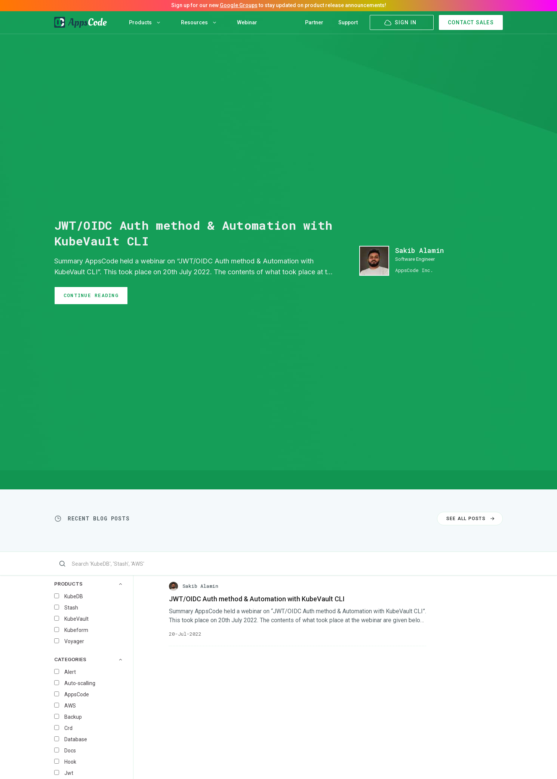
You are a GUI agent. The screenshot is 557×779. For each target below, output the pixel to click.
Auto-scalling (79, 683)
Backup (73, 717)
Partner (314, 22)
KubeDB (73, 596)
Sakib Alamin (419, 250)
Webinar (247, 22)
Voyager (74, 641)
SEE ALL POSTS (471, 518)
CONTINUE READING (91, 295)
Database (75, 739)
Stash (71, 608)
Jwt (68, 773)
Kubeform (76, 630)
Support (348, 22)
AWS (70, 706)
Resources (198, 22)
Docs (70, 751)
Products (144, 22)
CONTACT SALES (471, 22)
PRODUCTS (88, 583)
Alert (70, 672)
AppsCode (76, 694)
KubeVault (76, 619)
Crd (68, 728)
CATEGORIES (88, 659)
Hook (70, 762)
